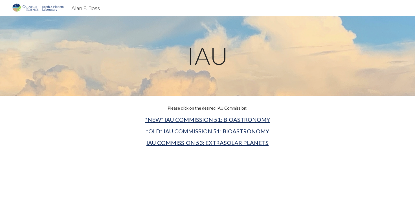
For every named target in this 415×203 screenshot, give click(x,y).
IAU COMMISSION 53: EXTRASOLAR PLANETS (207, 142)
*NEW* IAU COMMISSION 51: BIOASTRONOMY (207, 119)
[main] (207, 55)
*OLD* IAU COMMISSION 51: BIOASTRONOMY (207, 131)
